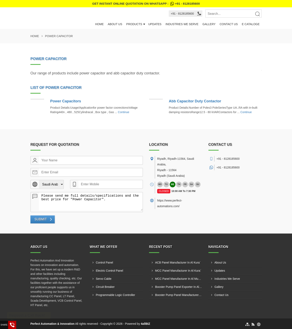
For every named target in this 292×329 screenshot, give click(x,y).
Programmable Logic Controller (115, 295)
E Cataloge (251, 24)
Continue (123, 112)
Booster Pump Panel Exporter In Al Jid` (178, 286)
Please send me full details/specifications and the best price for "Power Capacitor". (91, 201)
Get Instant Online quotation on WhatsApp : (146, 3)
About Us (115, 24)
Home (99, 24)
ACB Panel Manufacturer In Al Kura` (178, 262)
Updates (154, 24)
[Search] (257, 14)
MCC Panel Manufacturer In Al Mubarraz (178, 278)
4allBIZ (145, 323)
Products (134, 24)
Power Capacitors (65, 101)
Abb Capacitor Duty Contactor (195, 101)
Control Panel (104, 262)
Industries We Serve (181, 24)
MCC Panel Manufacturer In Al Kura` (178, 270)
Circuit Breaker (105, 286)
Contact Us (229, 24)
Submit (40, 219)
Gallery (209, 24)
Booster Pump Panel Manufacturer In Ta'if (178, 295)
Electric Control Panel (109, 270)
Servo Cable (104, 278)
